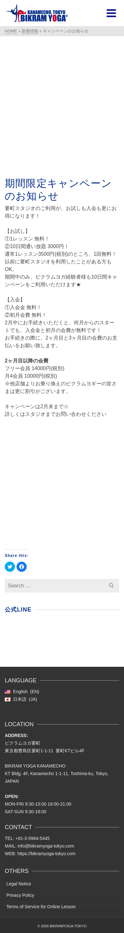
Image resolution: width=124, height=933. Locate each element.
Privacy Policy (20, 895)
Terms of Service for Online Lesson (41, 906)
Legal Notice (18, 883)
